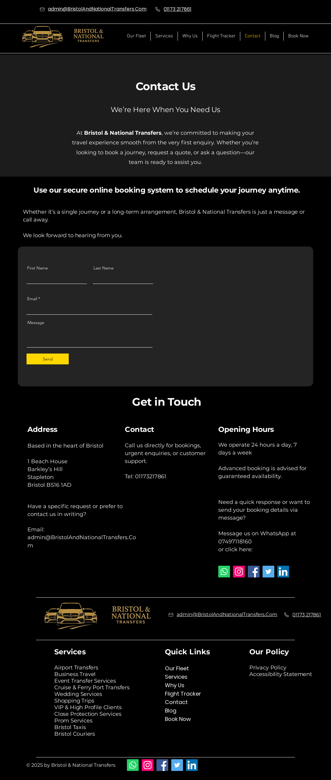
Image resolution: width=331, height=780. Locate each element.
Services (176, 677)
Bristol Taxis (70, 727)
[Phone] (158, 9)
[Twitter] (268, 571)
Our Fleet (177, 668)
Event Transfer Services (85, 681)
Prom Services (73, 720)
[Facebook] (254, 571)
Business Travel (75, 674)
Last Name (103, 268)
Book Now (178, 719)
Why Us (174, 685)
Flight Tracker (183, 693)
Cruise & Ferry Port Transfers (92, 687)
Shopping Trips (74, 700)
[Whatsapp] (224, 571)
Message (35, 322)
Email (32, 299)
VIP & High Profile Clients (87, 707)
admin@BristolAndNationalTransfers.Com (97, 8)
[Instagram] (239, 571)
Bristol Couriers (74, 734)
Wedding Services (78, 694)
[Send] (48, 359)
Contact (176, 702)
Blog (170, 710)
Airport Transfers (76, 667)
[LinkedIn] (283, 571)
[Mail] (42, 9)
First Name (37, 268)
